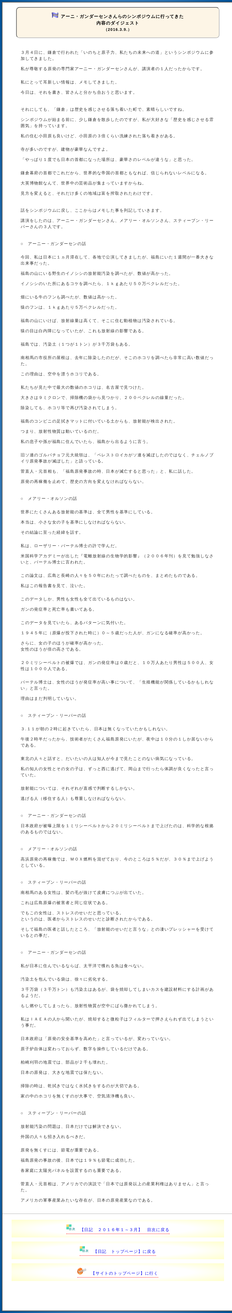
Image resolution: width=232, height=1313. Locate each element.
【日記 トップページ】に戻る (118, 1251)
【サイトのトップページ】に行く (117, 1273)
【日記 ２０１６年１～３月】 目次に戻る (118, 1229)
